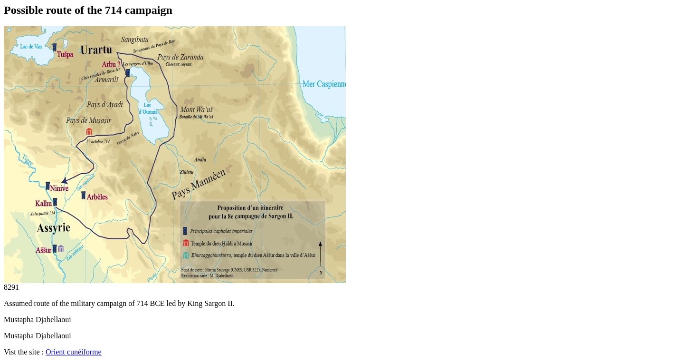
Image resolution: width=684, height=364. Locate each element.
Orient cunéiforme (74, 352)
